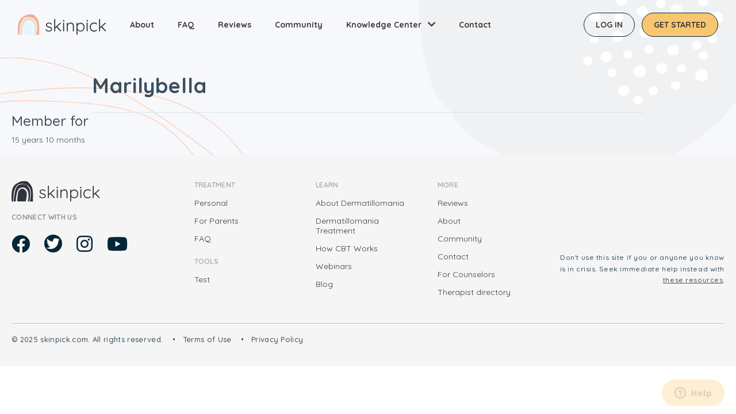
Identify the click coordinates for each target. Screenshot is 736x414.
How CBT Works (347, 248)
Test (202, 279)
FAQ (186, 25)
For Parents (216, 221)
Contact (475, 25)
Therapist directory (474, 292)
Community (299, 25)
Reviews (234, 25)
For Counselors (466, 274)
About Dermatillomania (360, 203)
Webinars (334, 266)
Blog (324, 284)
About (142, 25)
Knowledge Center (383, 25)
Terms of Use (207, 339)
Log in (609, 25)
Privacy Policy (277, 339)
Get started (680, 25)
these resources (693, 279)
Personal (211, 203)
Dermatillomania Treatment (347, 226)
